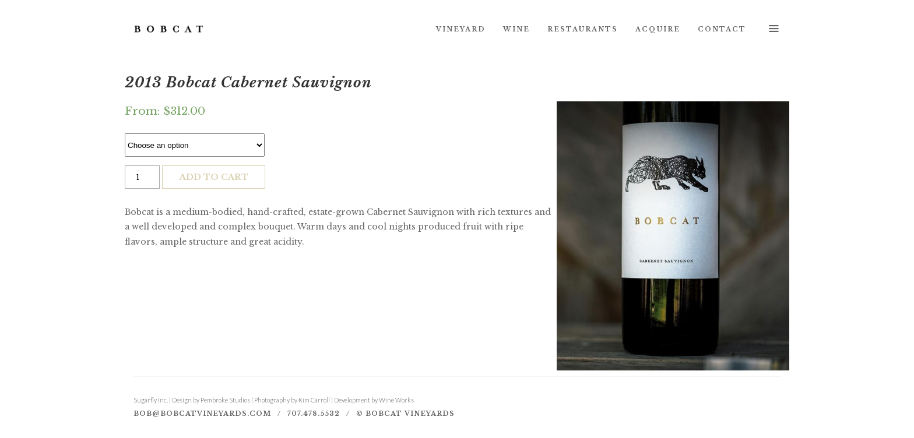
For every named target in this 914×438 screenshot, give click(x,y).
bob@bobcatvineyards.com (202, 413)
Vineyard (461, 29)
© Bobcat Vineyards (405, 413)
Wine (516, 29)
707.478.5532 (313, 413)
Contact (722, 29)
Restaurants (582, 29)
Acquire (657, 29)
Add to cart (214, 177)
